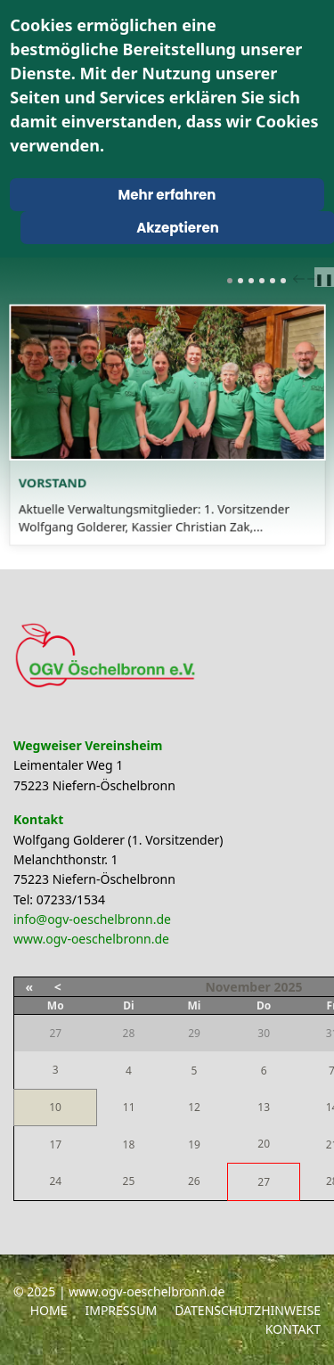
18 (129, 1144)
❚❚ (324, 279)
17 (55, 1144)
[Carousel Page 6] (283, 280)
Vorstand (68, 475)
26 (194, 1181)
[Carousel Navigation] (304, 278)
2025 (287, 986)
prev (301, 279)
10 (55, 1107)
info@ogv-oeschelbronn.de (92, 919)
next (315, 279)
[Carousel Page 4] (262, 280)
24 (55, 1181)
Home (49, 1310)
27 (263, 1181)
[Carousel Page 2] (240, 280)
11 (129, 1107)
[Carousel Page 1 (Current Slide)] (229, 280)
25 (129, 1181)
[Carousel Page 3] (251, 280)
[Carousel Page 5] (272, 280)
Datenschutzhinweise (248, 1310)
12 (194, 1107)
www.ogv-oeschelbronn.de (91, 938)
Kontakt (293, 1328)
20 (263, 1143)
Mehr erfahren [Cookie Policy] (167, 194)
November (237, 986)
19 (194, 1144)
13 (263, 1107)
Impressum (121, 1310)
